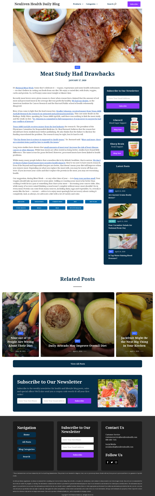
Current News (57, 201)
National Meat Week (24, 88)
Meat (57, 208)
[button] (79, 4)
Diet (77, 67)
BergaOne (21, 201)
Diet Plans (93, 201)
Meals (39, 208)
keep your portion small (84, 178)
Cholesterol (39, 201)
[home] (37, 4)
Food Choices (21, 208)
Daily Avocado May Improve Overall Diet (78, 345)
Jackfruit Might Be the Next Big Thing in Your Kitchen (134, 341)
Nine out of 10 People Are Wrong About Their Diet (20, 341)
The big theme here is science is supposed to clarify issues (39, 139)
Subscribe (134, 4)
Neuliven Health (75, 208)
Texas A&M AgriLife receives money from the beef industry (38, 127)
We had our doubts (80, 101)
